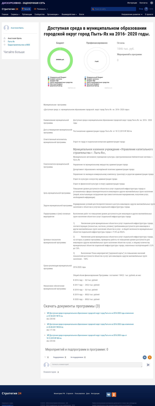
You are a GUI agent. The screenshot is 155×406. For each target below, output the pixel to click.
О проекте (149, 14)
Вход (141, 9)
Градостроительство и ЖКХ (19, 45)
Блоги (81, 14)
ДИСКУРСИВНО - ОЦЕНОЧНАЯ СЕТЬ (23, 3)
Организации (52, 14)
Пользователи (80, 393)
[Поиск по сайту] (115, 9)
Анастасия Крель (17, 28)
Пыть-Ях (27, 9)
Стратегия (10, 9)
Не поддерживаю (77, 357)
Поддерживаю (58, 357)
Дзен (88, 393)
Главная (5, 14)
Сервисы (14, 14)
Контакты (144, 3)
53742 (151, 9)
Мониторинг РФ (59, 393)
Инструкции (132, 3)
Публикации (27, 14)
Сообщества (40, 14)
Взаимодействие (68, 14)
